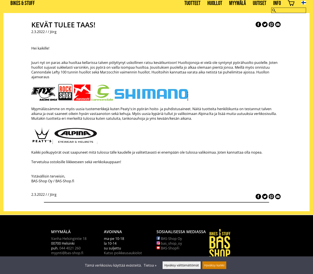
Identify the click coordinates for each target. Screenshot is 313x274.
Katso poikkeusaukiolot (123, 253)
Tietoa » (150, 265)
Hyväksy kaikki (214, 265)
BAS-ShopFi (167, 248)
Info (277, 3)
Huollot (214, 3)
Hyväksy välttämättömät (181, 265)
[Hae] (288, 10)
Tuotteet (192, 3)
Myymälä (237, 3)
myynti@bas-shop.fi (67, 253)
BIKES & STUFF (22, 3)
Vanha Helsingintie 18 (69, 238)
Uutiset (259, 3)
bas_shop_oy (169, 243)
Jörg (53, 31)
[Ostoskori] (291, 4)
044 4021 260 (70, 248)
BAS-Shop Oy (169, 238)
